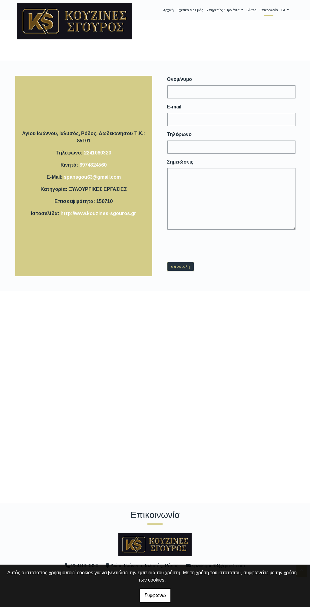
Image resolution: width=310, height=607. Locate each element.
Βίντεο (251, 10)
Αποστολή (180, 266)
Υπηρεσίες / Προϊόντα (223, 10)
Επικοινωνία (268, 10)
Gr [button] (283, 10)
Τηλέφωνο (179, 134)
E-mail (174, 106)
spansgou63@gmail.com (92, 177)
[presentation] (214, 245)
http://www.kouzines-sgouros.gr (98, 213)
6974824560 (93, 165)
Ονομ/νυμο (179, 79)
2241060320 (97, 152)
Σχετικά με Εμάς (190, 10)
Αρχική (168, 10)
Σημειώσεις (180, 161)
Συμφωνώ (155, 595)
